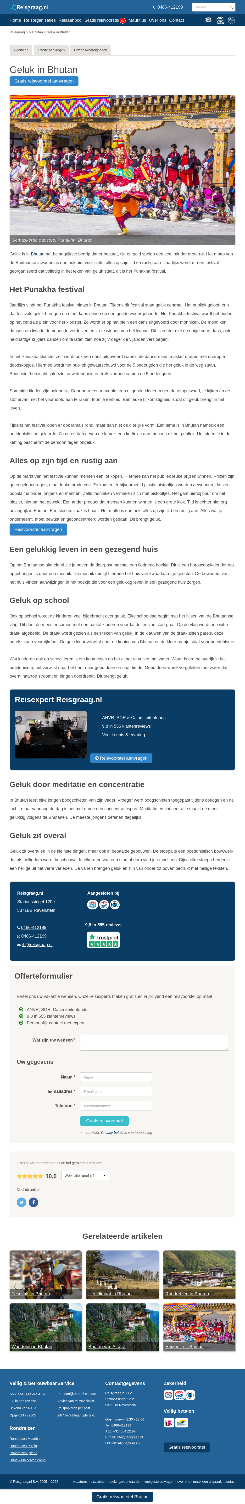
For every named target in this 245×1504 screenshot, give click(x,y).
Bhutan (38, 254)
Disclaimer (98, 1481)
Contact (176, 20)
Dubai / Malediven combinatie (32, 1460)
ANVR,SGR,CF (129, 1443)
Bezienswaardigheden (90, 50)
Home (15, 20)
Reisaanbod (70, 20)
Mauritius (137, 20)
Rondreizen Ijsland (23, 1453)
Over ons (157, 20)
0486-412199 (168, 7)
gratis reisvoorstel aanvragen (44, 80)
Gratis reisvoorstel (105, 21)
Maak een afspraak (207, 1481)
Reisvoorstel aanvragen (38, 529)
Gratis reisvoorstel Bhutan (122, 1496)
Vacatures (80, 1481)
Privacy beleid (112, 1133)
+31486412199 (124, 1431)
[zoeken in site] (231, 7)
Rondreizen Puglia (23, 1446)
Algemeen (20, 50)
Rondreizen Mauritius (25, 1439)
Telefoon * (65, 1105)
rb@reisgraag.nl (37, 944)
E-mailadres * (61, 1091)
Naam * (68, 1077)
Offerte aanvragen (51, 50)
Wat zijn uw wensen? (54, 1040)
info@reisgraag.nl (130, 1437)
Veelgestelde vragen (159, 1481)
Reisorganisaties (40, 20)
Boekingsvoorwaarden (125, 1481)
